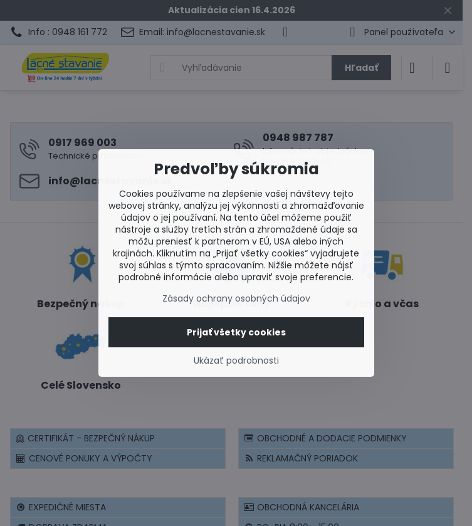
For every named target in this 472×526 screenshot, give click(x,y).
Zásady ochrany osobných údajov (236, 298)
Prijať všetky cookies (236, 332)
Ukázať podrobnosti (236, 361)
